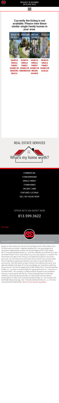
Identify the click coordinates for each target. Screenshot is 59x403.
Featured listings (30, 193)
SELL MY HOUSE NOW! (29, 196)
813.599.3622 (29, 216)
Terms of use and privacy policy (34, 282)
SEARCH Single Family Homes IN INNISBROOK (24, 65)
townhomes (29, 185)
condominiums (29, 177)
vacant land (29, 189)
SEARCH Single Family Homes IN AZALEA (44, 65)
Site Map (5, 227)
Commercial (29, 173)
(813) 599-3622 (29, 4)
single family (29, 181)
